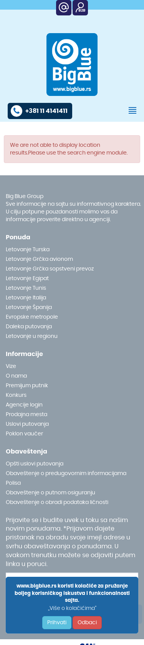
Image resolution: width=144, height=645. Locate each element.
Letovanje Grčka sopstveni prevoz (50, 269)
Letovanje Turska (28, 249)
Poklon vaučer (24, 434)
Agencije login (24, 405)
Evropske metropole (32, 317)
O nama (16, 376)
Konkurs (16, 395)
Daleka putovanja (29, 326)
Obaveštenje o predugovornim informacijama (66, 473)
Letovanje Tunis (26, 288)
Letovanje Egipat (27, 278)
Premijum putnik (27, 385)
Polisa (13, 483)
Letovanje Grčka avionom (39, 259)
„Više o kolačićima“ (72, 608)
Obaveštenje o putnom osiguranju (50, 493)
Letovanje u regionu (32, 336)
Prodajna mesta (26, 414)
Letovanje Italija (26, 298)
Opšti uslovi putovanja (34, 464)
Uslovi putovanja (27, 424)
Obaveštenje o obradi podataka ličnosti (57, 502)
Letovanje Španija (29, 307)
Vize (11, 366)
